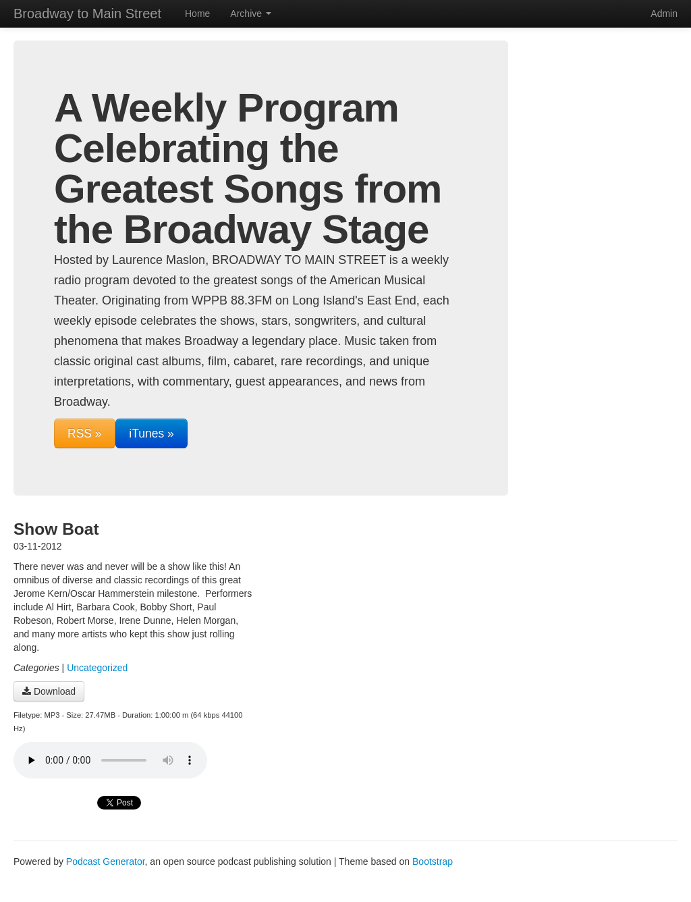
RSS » (84, 433)
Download (49, 691)
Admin (664, 13)
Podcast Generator (105, 861)
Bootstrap (432, 861)
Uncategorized (97, 667)
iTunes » (151, 433)
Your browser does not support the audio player (110, 760)
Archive (250, 13)
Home (197, 13)
